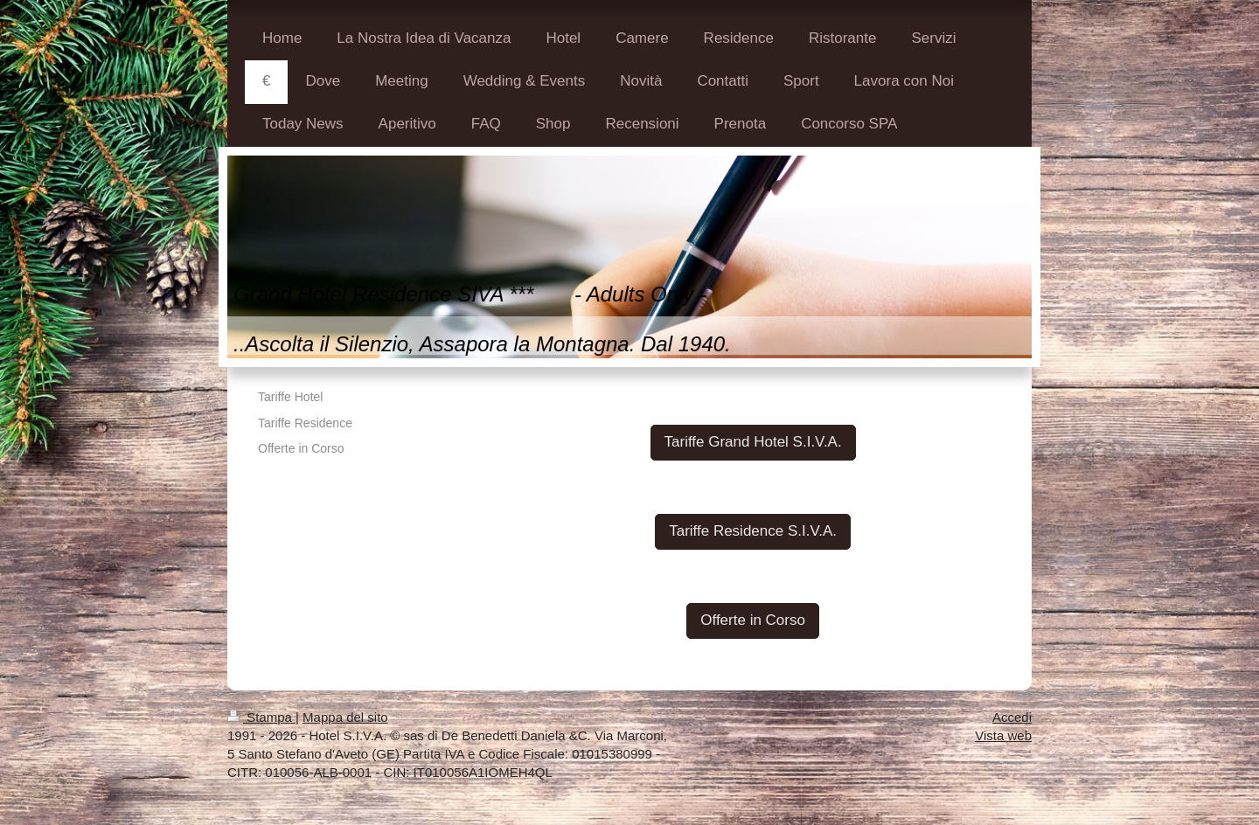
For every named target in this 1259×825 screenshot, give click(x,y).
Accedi (1012, 717)
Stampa (261, 717)
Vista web (1003, 735)
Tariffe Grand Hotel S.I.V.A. (753, 441)
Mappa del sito (345, 717)
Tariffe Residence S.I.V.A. (753, 531)
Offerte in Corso (752, 620)
